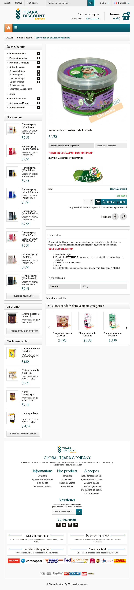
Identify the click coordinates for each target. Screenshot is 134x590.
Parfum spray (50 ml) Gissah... (30, 147)
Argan (12, 94)
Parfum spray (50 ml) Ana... (29, 126)
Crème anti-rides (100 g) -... (62, 334)
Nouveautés (67, 479)
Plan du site (42, 483)
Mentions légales (91, 483)
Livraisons (42, 476)
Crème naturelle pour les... (30, 371)
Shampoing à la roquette (113, 334)
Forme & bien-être (18, 58)
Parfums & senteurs (19, 63)
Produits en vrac (17, 98)
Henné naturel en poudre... (31, 350)
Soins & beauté (17, 67)
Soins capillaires (17, 71)
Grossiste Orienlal (42, 486)
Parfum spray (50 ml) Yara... (29, 234)
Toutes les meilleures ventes (23, 433)
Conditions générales (91, 486)
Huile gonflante (30, 413)
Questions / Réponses (42, 479)
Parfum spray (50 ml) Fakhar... (30, 212)
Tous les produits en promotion (23, 331)
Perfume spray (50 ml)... (29, 255)
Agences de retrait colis (91, 479)
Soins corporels (17, 74)
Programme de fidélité (91, 490)
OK (90, 3)
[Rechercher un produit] (67, 3)
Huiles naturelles (17, 53)
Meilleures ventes (67, 483)
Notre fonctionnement (91, 476)
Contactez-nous (91, 493)
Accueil (9, 38)
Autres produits (17, 107)
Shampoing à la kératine (87, 334)
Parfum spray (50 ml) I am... (29, 169)
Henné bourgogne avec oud (28, 394)
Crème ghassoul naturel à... (31, 315)
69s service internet (77, 584)
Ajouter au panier (110, 202)
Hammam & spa (17, 78)
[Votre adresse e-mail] (64, 512)
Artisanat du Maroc (18, 103)
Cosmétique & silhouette (21, 89)
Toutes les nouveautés (23, 296)
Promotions (67, 476)
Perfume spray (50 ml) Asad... (30, 277)
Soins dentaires (17, 85)
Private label (67, 486)
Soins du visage (17, 82)
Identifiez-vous (92, 19)
